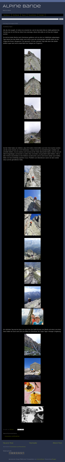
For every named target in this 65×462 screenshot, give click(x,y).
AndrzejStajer (40, 459)
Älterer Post (57, 443)
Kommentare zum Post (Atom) (17, 446)
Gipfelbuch (6, 15)
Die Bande (16, 15)
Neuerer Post (8, 443)
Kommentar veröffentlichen (12, 436)
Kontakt (41, 15)
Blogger (54, 459)
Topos (24, 15)
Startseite (33, 443)
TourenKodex (32, 15)
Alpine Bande (22, 6)
